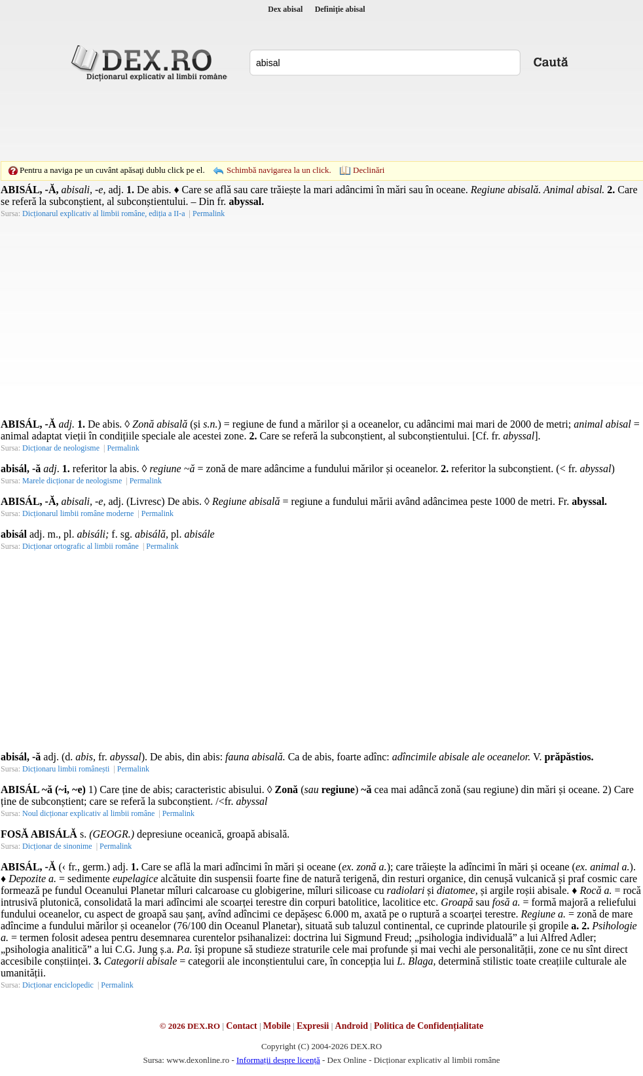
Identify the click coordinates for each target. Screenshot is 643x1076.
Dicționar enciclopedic (58, 985)
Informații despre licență (278, 1060)
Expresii (313, 1026)
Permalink (123, 448)
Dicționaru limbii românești (65, 768)
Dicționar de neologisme (61, 448)
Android (351, 1026)
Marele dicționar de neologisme (72, 480)
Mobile (277, 1026)
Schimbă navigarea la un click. (279, 170)
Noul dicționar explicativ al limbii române (88, 813)
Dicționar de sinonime (57, 846)
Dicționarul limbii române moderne (78, 513)
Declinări (368, 170)
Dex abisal (285, 9)
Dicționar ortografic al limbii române (80, 546)
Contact (241, 1026)
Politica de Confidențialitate (428, 1026)
